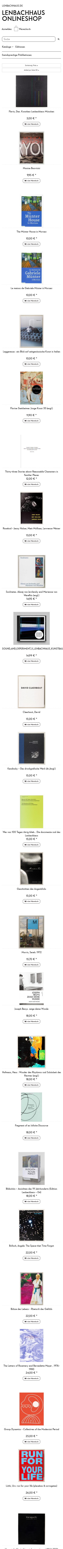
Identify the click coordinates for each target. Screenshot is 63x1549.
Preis (31, 65)
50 (31, 70)
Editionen (20, 46)
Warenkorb (25, 28)
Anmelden (7, 28)
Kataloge (7, 46)
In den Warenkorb (31, 124)
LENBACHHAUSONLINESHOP (23, 15)
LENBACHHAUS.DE (12, 5)
